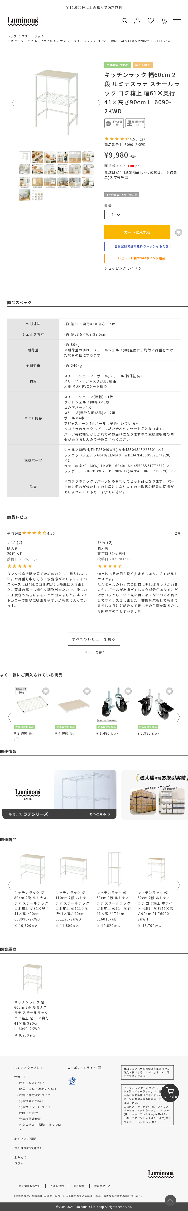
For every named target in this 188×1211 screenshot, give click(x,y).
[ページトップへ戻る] (170, 1200)
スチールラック (33, 36)
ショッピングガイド (122, 268)
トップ (12, 36)
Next (99, 103)
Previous (13, 103)
